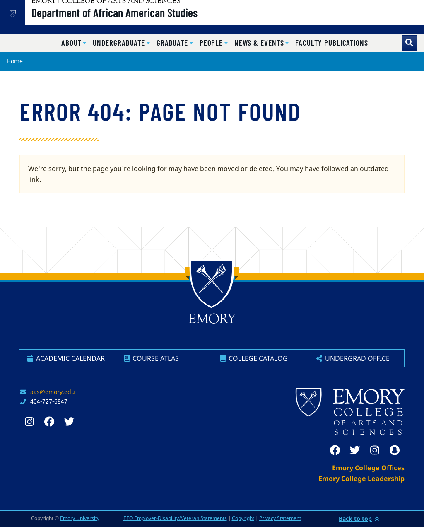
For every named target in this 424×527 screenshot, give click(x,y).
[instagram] (375, 450)
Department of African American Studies (141, 21)
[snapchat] (395, 450)
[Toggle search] (409, 43)
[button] (73, 43)
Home (15, 61)
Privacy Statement (280, 518)
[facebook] (335, 450)
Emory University (79, 518)
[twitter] (355, 450)
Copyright (243, 518)
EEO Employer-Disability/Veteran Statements (175, 518)
